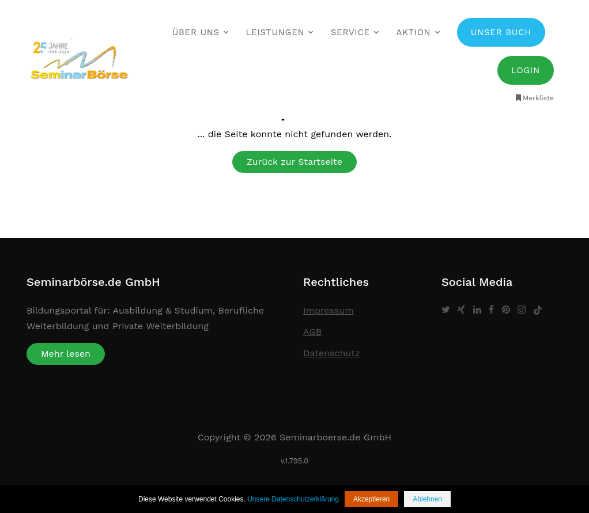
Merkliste (534, 98)
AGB (312, 331)
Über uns (196, 32)
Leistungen (275, 32)
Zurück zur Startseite (294, 161)
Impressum (328, 310)
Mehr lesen (65, 353)
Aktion (413, 32)
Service (350, 32)
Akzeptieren (371, 499)
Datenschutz (331, 353)
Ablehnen (427, 499)
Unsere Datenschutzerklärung (293, 499)
